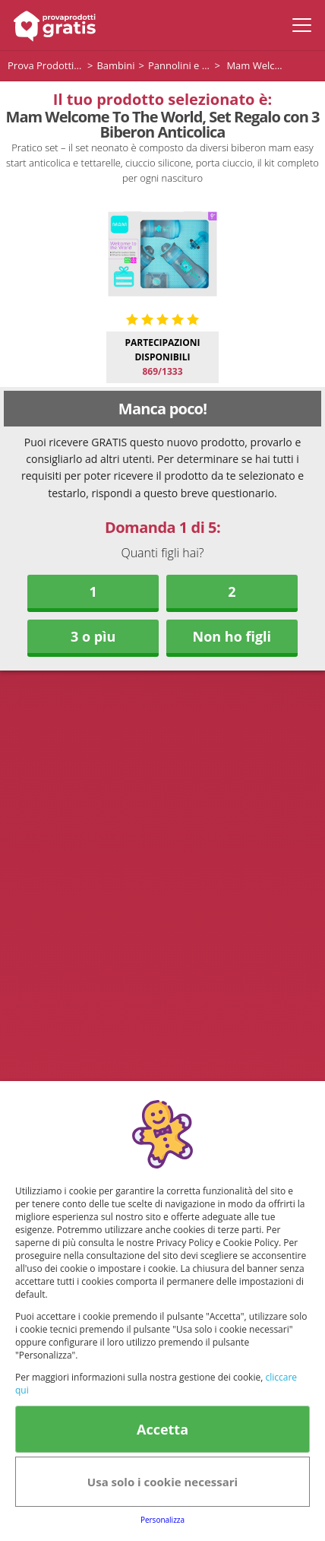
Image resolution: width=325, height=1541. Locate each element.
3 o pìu (93, 636)
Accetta (162, 1429)
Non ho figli (232, 636)
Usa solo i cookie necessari (162, 1481)
